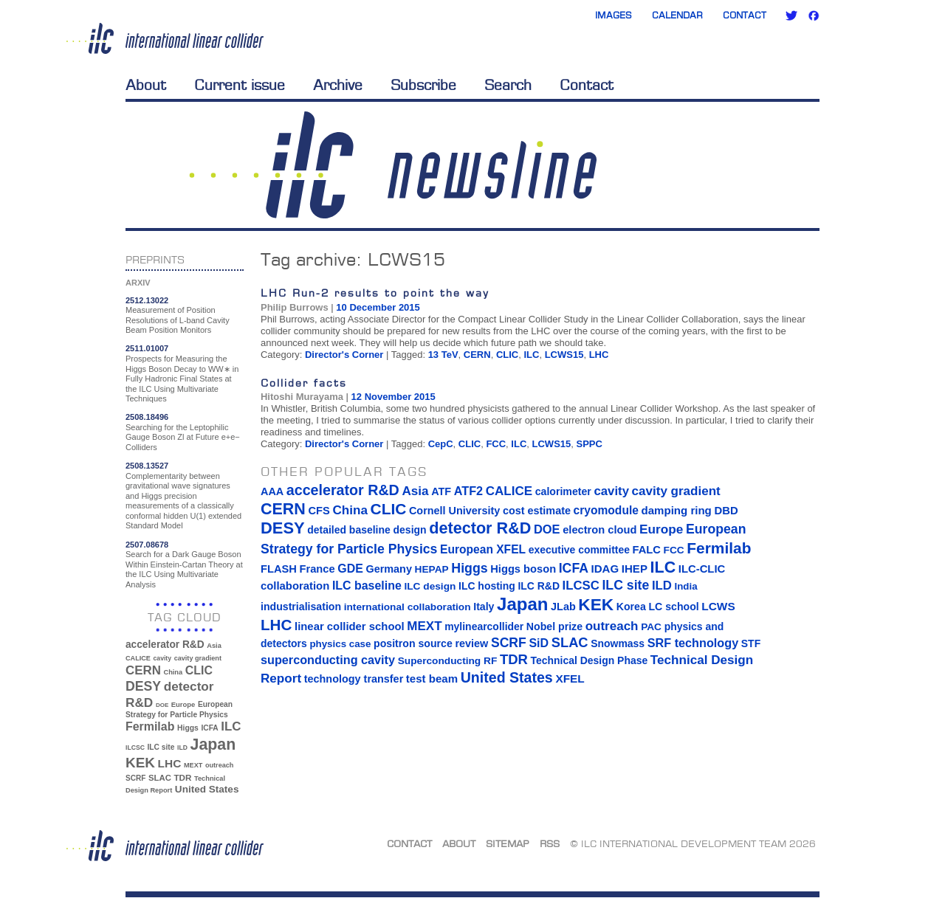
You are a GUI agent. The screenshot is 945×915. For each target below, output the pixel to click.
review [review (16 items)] (471, 643)
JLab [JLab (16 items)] (563, 606)
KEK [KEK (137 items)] (140, 762)
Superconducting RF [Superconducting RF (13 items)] (448, 660)
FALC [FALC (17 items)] (647, 550)
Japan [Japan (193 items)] (213, 744)
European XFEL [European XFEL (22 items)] (483, 549)
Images (613, 15)
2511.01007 (147, 348)
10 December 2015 (377, 307)
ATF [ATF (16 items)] (441, 491)
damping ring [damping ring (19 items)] (677, 510)
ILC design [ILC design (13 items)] (430, 586)
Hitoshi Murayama (302, 396)
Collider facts (304, 382)
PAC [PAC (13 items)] (651, 626)
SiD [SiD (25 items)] (539, 642)
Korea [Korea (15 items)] (631, 606)
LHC (599, 354)
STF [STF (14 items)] (750, 643)
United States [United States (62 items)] (207, 789)
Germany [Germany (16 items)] (388, 569)
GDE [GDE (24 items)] (350, 568)
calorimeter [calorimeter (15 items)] (563, 491)
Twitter (791, 15)
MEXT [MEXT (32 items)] (193, 765)
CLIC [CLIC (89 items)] (199, 670)
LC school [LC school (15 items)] (673, 606)
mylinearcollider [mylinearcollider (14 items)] (483, 626)
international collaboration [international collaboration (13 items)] (407, 606)
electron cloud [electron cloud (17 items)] (599, 530)
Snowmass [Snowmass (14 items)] (618, 643)
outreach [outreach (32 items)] (219, 765)
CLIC (507, 354)
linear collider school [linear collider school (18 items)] (350, 626)
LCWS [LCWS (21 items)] (718, 606)
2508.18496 (147, 416)
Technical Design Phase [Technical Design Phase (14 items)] (588, 660)
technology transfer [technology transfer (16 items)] (353, 679)
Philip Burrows (295, 307)
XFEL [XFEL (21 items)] (569, 678)
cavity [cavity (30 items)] (162, 658)
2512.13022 (147, 300)
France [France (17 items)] (317, 569)
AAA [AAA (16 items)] (272, 491)
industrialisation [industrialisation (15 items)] (301, 606)
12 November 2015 (393, 396)
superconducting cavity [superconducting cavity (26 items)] (328, 659)
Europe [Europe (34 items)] (183, 704)
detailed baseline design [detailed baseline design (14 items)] (366, 530)
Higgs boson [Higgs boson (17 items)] (523, 569)
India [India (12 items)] (685, 586)
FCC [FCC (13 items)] (674, 550)
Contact (744, 15)
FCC (496, 443)
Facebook (813, 15)
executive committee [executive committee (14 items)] (579, 550)
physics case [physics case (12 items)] (340, 643)
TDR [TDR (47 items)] (182, 777)
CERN (477, 354)
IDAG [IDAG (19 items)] (605, 568)
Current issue (239, 85)
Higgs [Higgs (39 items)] (188, 728)
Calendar (677, 15)
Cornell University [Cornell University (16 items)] (454, 511)
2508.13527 (147, 465)
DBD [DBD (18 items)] (726, 511)
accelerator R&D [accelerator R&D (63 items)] (165, 644)
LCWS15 (564, 354)
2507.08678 (147, 544)
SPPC (589, 443)
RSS (550, 843)
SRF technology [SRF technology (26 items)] (692, 642)
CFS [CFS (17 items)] (318, 511)
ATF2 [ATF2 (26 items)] (468, 490)
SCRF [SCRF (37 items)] (135, 778)
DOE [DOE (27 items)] (162, 705)
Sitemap (507, 843)
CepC (440, 443)
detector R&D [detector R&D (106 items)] (480, 528)
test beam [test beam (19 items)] (432, 678)
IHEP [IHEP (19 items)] (634, 568)
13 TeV (443, 354)
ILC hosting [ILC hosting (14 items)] (486, 586)
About (146, 85)
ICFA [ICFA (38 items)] (209, 728)
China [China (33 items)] (172, 672)
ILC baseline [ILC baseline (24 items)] (367, 585)
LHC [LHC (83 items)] (170, 763)
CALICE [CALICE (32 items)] (138, 658)
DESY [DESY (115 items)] (143, 686)
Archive (337, 85)
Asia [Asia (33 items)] (214, 645)
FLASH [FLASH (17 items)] (279, 569)
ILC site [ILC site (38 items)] (161, 747)
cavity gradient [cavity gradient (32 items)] (197, 658)
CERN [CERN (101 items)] (143, 670)
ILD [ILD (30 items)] (182, 747)
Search (508, 85)
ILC (531, 354)
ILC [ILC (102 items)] (231, 726)
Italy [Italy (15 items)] (483, 606)
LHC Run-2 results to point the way (375, 292)
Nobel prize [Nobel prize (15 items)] (554, 626)
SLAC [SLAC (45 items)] (159, 777)
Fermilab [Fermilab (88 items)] (150, 726)
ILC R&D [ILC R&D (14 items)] (539, 586)
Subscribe (423, 85)
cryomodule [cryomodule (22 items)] (606, 510)
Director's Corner (344, 354)
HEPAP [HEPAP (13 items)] (432, 569)
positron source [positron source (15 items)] (413, 643)
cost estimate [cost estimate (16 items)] (537, 511)
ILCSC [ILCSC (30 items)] (135, 747)
